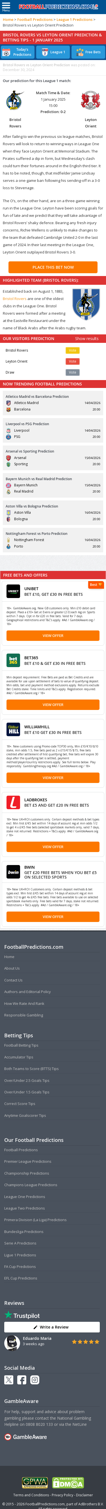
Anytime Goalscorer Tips (25, 1115)
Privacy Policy (62, 1495)
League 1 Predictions (74, 19)
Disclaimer (84, 1495)
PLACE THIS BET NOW (53, 267)
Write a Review (50, 1327)
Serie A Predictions (20, 1243)
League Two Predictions (24, 1208)
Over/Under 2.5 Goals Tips (26, 1080)
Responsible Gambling (23, 1015)
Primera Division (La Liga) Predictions (35, 1219)
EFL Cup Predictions (20, 1278)
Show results (87, 338)
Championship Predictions (26, 1173)
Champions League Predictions (30, 1184)
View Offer (53, 635)
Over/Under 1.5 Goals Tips (26, 1092)
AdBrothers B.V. (91, 1504)
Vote (72, 350)
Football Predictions (35, 19)
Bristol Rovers (15, 298)
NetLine (79, 1424)
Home (8, 19)
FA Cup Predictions (20, 1266)
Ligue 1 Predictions (20, 1255)
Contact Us (13, 980)
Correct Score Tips (19, 1103)
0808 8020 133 (39, 1424)
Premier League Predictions (27, 1161)
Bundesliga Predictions (24, 1231)
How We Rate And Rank (24, 1003)
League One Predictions (24, 1196)
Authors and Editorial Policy (27, 991)
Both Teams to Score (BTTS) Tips (31, 1068)
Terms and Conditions (31, 1495)
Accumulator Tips (18, 1057)
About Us (12, 968)
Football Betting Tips (21, 1045)
